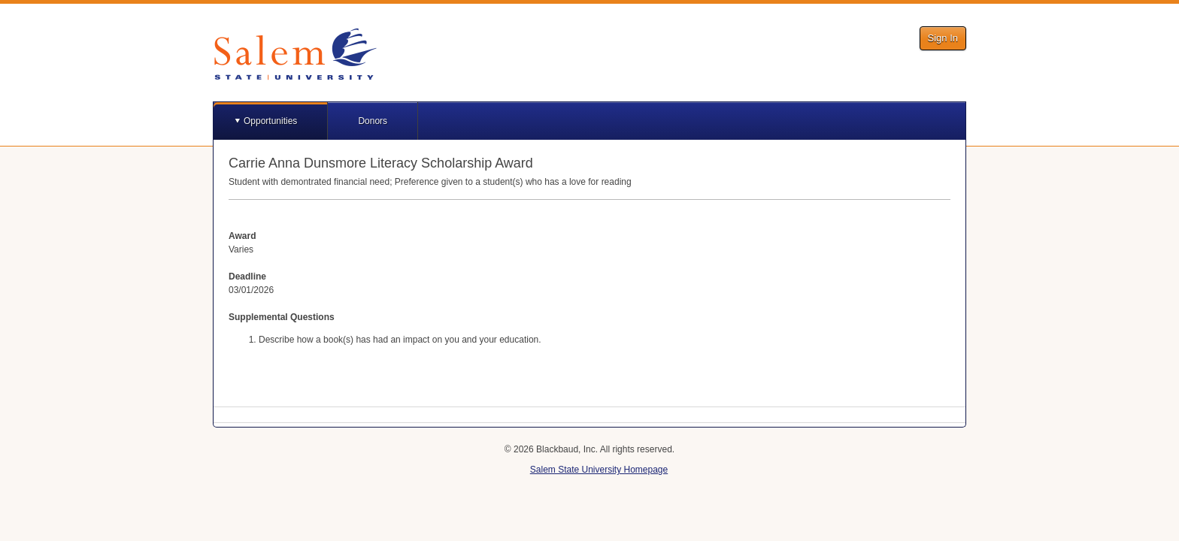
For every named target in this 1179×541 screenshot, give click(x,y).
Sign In (943, 38)
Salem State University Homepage (599, 469)
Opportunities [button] (270, 121)
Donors (372, 121)
